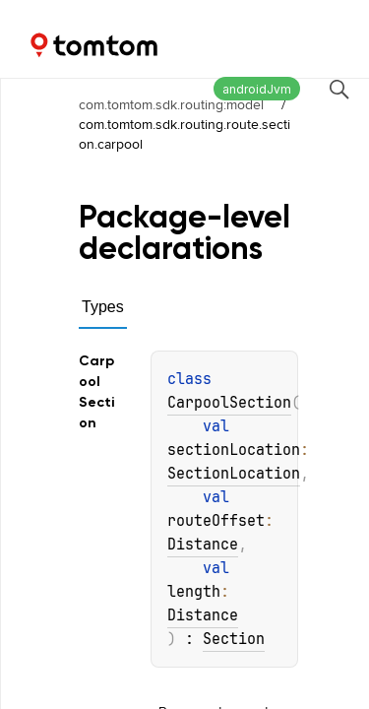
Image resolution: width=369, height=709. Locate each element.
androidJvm (256, 89)
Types (103, 306)
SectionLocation (233, 473)
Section (234, 639)
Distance (202, 544)
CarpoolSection (229, 403)
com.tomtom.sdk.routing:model (171, 104)
